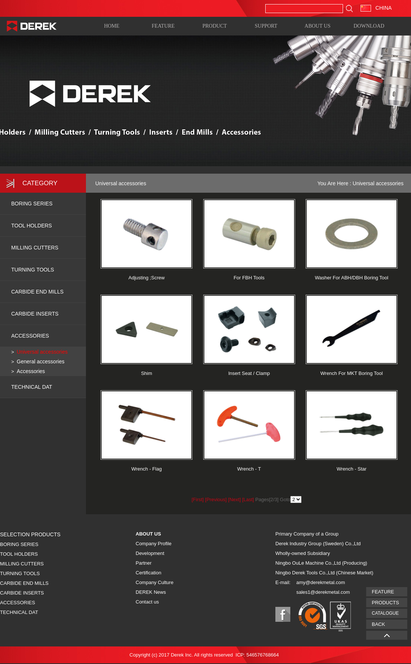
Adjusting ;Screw (147, 277)
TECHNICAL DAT (19, 612)
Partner (144, 563)
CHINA (376, 8)
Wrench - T (249, 469)
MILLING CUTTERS (34, 248)
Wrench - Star (352, 469)
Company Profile (153, 543)
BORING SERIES (31, 204)
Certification (148, 572)
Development (150, 553)
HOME (111, 25)
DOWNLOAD (368, 25)
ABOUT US (317, 25)
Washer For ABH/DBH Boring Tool (352, 277)
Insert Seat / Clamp (249, 373)
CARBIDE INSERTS (35, 314)
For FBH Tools (249, 277)
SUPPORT (266, 25)
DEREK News (151, 592)
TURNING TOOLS (32, 270)
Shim (146, 373)
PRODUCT (215, 25)
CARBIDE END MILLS (37, 292)
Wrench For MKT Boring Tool (352, 373)
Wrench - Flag (146, 469)
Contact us (147, 602)
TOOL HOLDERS (31, 226)
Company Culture (154, 582)
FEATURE (163, 25)
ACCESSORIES (30, 336)
